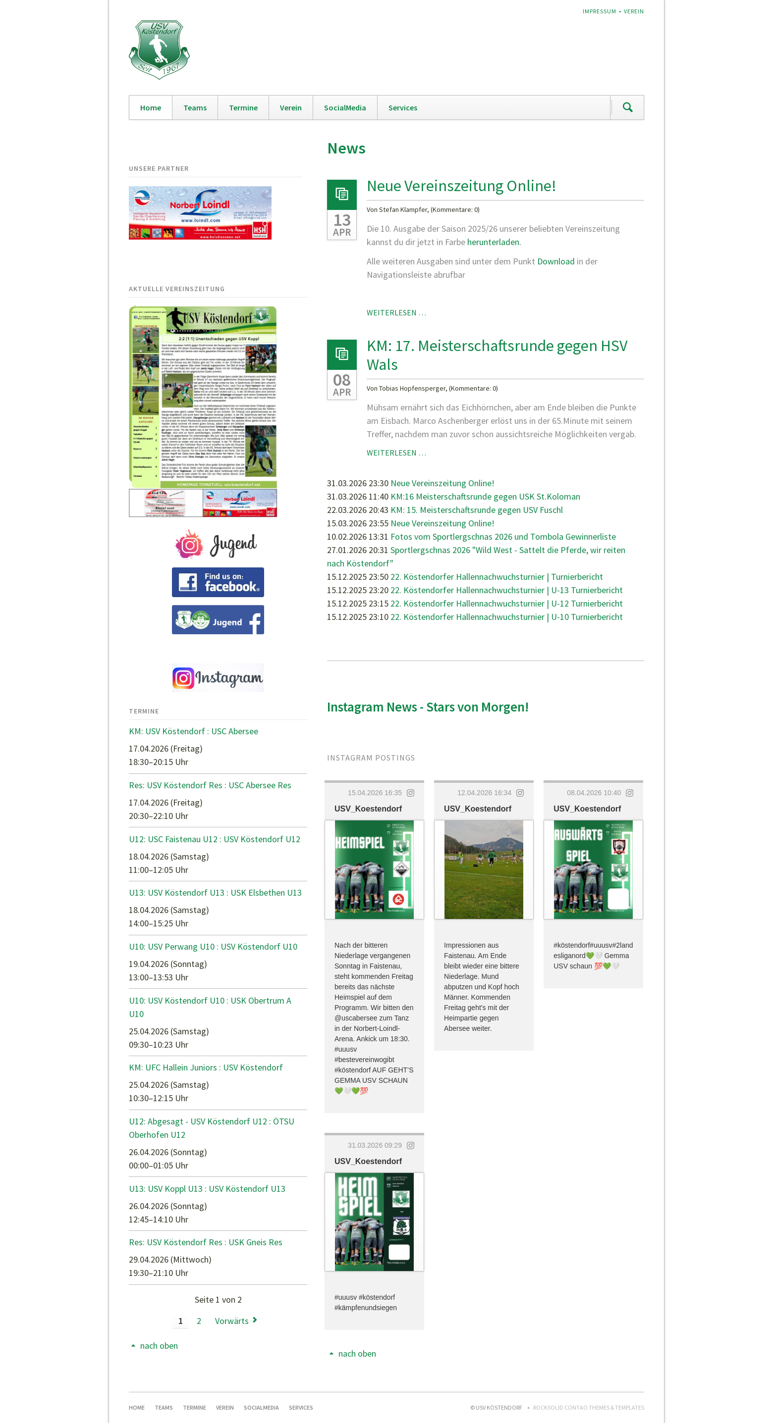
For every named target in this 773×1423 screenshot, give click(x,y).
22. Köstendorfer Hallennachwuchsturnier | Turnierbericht (496, 576)
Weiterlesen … (396, 312)
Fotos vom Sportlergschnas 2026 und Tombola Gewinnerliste (503, 536)
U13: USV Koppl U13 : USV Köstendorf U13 (207, 1188)
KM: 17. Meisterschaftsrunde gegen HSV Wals (497, 355)
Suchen (628, 107)
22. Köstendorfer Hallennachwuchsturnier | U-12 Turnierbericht (506, 603)
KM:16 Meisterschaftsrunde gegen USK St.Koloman (485, 496)
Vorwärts (232, 1320)
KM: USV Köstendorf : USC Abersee (193, 731)
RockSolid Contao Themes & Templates (588, 1407)
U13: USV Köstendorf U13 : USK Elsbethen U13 (215, 892)
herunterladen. (494, 242)
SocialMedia (345, 107)
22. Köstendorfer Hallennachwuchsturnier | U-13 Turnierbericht (506, 590)
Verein (634, 11)
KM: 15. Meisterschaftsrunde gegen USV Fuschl (476, 509)
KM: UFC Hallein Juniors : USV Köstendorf (206, 1067)
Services (402, 107)
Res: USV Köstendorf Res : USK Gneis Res (205, 1242)
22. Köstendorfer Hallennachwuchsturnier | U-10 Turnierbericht (506, 616)
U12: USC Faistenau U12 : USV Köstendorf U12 (214, 839)
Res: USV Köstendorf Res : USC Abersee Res (210, 785)
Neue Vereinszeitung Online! (461, 186)
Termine (243, 107)
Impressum (599, 11)
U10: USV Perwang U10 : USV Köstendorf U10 (213, 946)
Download (557, 261)
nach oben (357, 1353)
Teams (195, 107)
